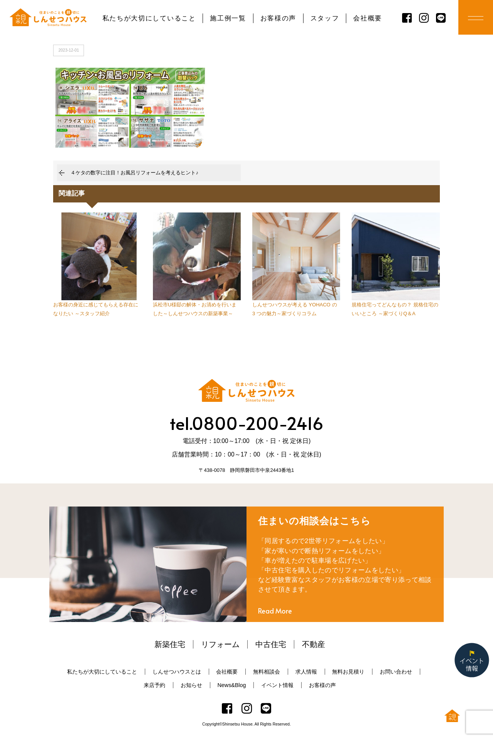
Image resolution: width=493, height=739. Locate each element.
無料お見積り (348, 672)
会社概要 (367, 18)
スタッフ (324, 18)
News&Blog (232, 685)
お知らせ (191, 685)
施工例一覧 (228, 18)
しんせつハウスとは (177, 672)
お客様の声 (278, 18)
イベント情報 (277, 685)
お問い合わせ (396, 672)
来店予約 (154, 685)
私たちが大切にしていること (149, 18)
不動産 (313, 644)
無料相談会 (266, 672)
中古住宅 (270, 644)
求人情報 (306, 672)
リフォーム (220, 644)
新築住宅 (169, 644)
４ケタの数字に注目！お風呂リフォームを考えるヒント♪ (134, 173)
